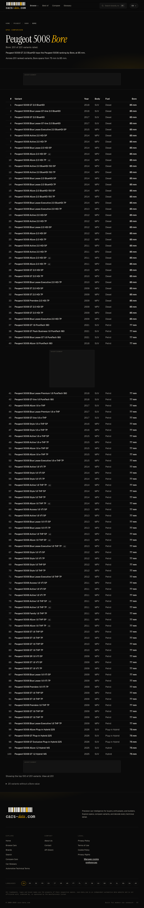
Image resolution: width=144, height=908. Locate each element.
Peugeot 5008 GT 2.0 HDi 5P (29, 270)
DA (130, 883)
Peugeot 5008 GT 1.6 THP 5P (29, 644)
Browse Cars (11, 845)
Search (9, 854)
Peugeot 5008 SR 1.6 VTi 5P (29, 656)
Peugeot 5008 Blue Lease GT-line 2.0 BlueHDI (37, 111)
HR (67, 883)
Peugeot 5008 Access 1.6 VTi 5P (31, 509)
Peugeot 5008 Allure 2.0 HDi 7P (30, 160)
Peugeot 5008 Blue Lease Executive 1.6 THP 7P (38, 546)
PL (80, 883)
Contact (48, 845)
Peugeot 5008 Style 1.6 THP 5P (30, 491)
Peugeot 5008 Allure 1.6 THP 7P (30, 503)
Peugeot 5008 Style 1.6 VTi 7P (30, 478)
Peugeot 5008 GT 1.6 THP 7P (29, 650)
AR (136, 883)
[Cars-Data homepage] (16, 5)
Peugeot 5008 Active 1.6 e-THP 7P (32, 442)
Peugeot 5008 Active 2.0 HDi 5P (31, 135)
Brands (9, 850)
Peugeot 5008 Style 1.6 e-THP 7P (31, 430)
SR (61, 883)
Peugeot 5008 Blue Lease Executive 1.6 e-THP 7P (39, 460)
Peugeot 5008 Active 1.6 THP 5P (31, 534)
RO (30, 883)
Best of (45, 5)
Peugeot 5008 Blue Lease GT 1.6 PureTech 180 (38, 337)
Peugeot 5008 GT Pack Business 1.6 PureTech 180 (40, 331)
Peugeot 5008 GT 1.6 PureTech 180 (32, 325)
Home (8, 23)
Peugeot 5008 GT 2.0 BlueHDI (30, 105)
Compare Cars (12, 859)
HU (98, 883)
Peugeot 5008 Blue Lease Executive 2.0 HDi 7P (38, 209)
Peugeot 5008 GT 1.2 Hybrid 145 (31, 754)
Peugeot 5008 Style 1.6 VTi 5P (30, 472)
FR (42, 883)
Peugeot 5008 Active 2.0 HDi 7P (31, 141)
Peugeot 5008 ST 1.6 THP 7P (29, 637)
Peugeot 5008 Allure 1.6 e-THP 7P (31, 454)
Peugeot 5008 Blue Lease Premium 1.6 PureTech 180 (41, 393)
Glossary (67, 5)
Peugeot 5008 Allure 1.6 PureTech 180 (33, 343)
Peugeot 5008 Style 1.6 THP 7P (30, 497)
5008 (26, 23)
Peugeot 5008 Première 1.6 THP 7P (32, 705)
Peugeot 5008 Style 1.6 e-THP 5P (31, 423)
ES (49, 883)
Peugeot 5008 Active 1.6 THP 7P (31, 485)
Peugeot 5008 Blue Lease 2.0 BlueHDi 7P (35, 184)
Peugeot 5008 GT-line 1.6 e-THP (31, 417)
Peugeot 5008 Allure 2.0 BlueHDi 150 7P (35, 196)
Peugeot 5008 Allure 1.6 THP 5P (30, 540)
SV (111, 883)
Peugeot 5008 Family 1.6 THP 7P (31, 613)
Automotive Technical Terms (18, 868)
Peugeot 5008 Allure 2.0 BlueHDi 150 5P (35, 190)
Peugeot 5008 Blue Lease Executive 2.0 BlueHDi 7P (40, 202)
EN (24, 883)
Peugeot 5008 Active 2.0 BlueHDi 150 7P (35, 172)
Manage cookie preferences (91, 861)
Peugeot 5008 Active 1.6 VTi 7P (30, 466)
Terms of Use (83, 845)
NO (105, 883)
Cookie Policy (83, 850)
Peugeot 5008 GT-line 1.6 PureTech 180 (34, 399)
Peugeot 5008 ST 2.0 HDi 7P (29, 294)
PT (74, 883)
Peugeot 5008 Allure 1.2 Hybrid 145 (32, 747)
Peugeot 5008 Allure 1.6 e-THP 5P (32, 448)
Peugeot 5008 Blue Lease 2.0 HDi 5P (33, 147)
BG (123, 883)
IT (55, 883)
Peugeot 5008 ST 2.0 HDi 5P (29, 288)
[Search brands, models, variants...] (112, 5)
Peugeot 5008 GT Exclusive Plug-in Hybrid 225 (38, 741)
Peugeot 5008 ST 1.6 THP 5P (29, 631)
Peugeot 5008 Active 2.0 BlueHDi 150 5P (35, 166)
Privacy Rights (84, 854)
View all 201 (48, 776)
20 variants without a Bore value (24, 783)
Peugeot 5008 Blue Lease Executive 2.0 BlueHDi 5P (40, 129)
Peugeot (17, 23)
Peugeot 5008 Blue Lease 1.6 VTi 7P (32, 527)
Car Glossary (11, 864)
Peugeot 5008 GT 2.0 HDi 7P (29, 276)
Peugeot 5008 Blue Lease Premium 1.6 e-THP (37, 411)
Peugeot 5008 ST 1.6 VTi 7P (28, 668)
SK (92, 883)
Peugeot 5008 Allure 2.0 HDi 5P (30, 154)
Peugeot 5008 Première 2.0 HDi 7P (32, 300)
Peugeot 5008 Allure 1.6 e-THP (30, 405)
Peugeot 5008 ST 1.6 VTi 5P (28, 662)
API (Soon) (49, 850)
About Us (48, 841)
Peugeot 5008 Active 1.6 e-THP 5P (32, 436)
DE (36, 883)
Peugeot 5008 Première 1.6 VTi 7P (31, 686)
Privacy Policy (84, 841)
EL (117, 883)
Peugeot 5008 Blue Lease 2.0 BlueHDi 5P (35, 178)
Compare (56, 5)
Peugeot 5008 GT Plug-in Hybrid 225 (33, 735)
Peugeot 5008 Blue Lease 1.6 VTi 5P (33, 521)
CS (86, 883)
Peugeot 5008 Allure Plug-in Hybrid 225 (35, 729)
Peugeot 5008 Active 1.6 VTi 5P (30, 515)
